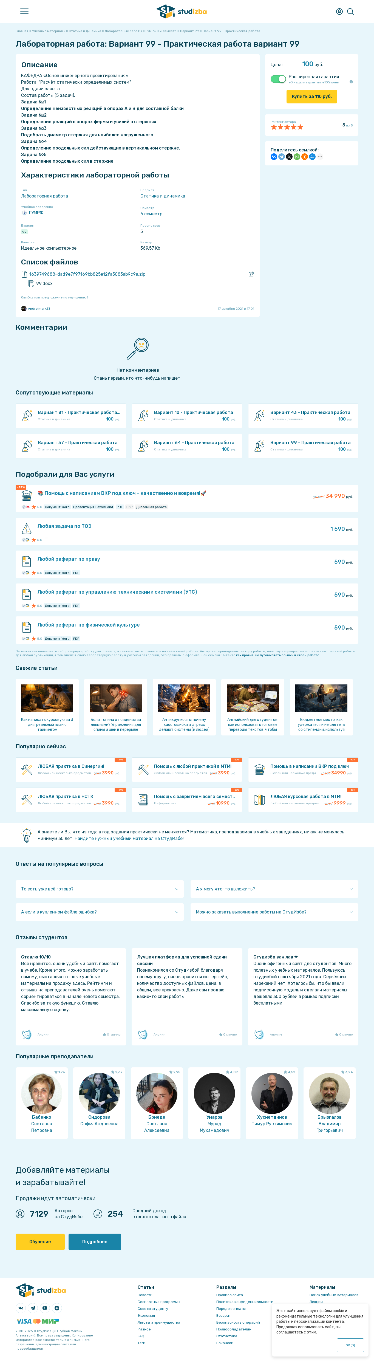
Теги (141, 1343)
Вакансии (224, 1343)
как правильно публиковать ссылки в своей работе (277, 655)
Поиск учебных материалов (334, 1295)
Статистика (226, 1336)
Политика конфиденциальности (244, 1302)
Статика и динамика (162, 196)
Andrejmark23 (35, 308)
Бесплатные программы (159, 1302)
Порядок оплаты (231, 1309)
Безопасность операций (238, 1322)
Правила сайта (229, 1295)
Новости (145, 1295)
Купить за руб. (312, 96)
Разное (144, 1329)
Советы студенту (153, 1309)
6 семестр (151, 213)
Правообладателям (233, 1329)
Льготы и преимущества (159, 1322)
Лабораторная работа (44, 196)
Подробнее (94, 1241)
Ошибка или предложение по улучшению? (54, 297)
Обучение (40, 1241)
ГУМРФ (32, 213)
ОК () (350, 1345)
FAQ (141, 1336)
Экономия (146, 1315)
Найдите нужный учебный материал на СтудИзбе (129, 838)
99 (24, 232)
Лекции (316, 1302)
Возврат (223, 1315)
